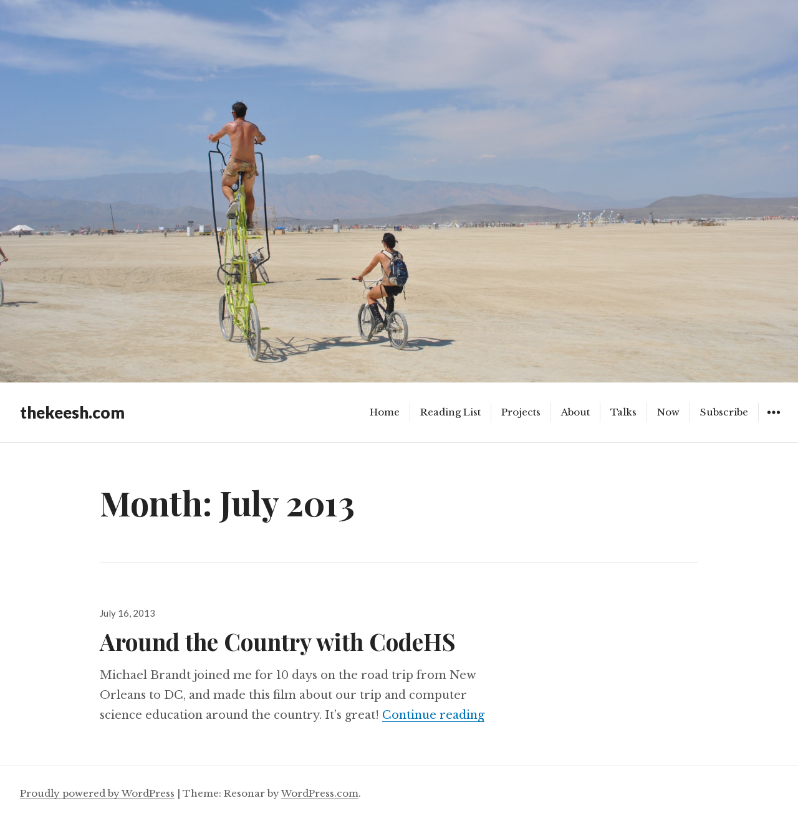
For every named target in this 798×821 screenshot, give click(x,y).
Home (385, 412)
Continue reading (433, 715)
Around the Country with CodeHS (278, 641)
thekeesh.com (72, 412)
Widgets (773, 421)
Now (668, 412)
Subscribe (724, 412)
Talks (623, 412)
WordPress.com (319, 793)
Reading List (450, 412)
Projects (521, 412)
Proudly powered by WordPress (97, 793)
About (575, 412)
